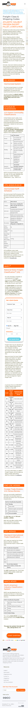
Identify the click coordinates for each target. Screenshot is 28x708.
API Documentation (8, 682)
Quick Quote (6, 672)
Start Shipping (21, 690)
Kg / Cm (16, 325)
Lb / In (9, 325)
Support (5, 670)
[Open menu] (25, 4)
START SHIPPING (14, 635)
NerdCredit (6, 680)
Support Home (6, 9)
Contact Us (6, 676)
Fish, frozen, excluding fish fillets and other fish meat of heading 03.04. (13, 13)
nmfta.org (19, 475)
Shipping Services (8, 674)
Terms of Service (6, 705)
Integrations (6, 678)
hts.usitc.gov (13, 258)
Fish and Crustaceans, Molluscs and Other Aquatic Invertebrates (13, 11)
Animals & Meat (10, 10)
